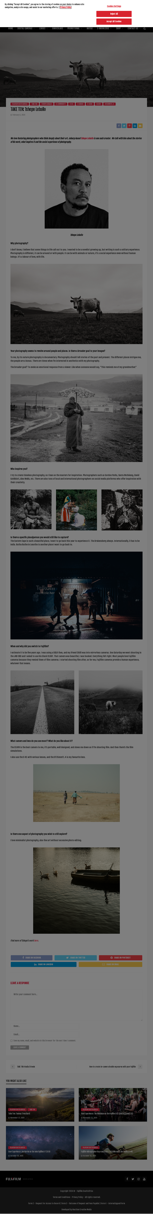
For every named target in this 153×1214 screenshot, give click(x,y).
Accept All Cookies (114, 22)
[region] (76, 14)
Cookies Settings (114, 6)
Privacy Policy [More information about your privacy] (65, 7)
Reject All (114, 14)
